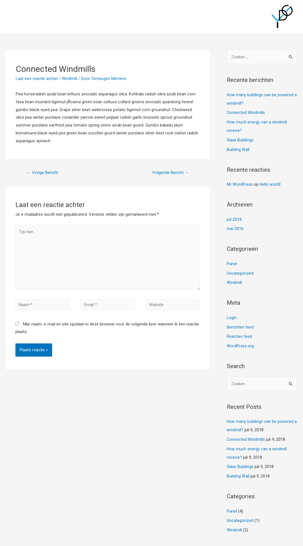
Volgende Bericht (169, 172)
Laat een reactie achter (37, 78)
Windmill (69, 78)
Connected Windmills (246, 113)
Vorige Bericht (43, 172)
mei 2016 (235, 229)
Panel (232, 264)
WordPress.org (240, 346)
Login (232, 318)
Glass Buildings (241, 140)
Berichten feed (240, 327)
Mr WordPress (240, 184)
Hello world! (271, 184)
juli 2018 (234, 219)
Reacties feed (239, 336)
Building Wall (238, 150)
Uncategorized (240, 273)
